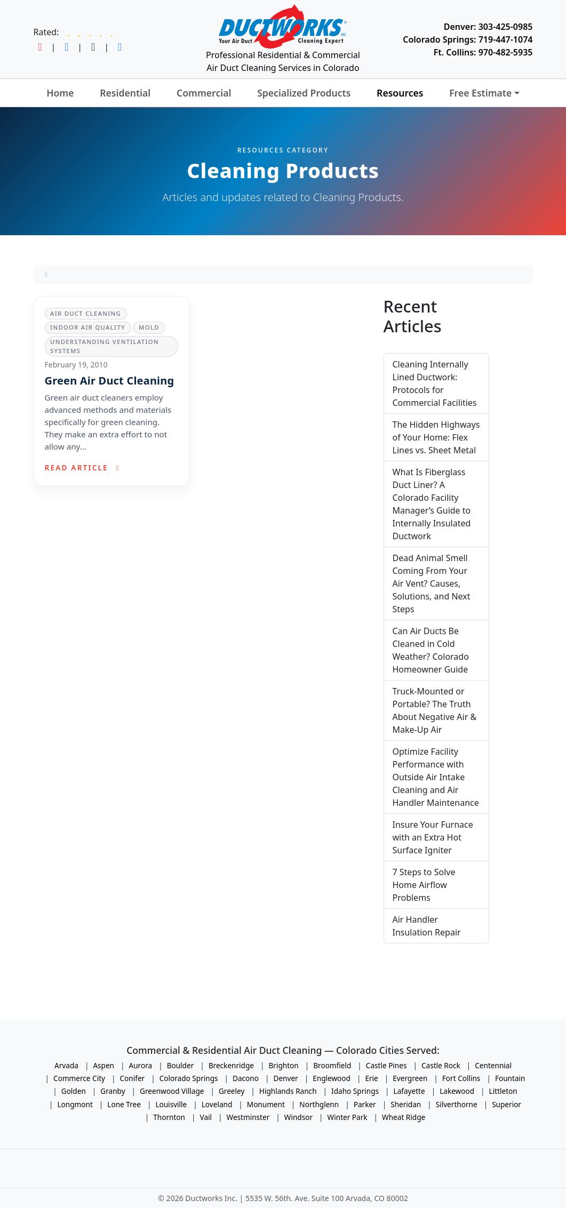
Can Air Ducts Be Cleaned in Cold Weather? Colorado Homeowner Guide (431, 650)
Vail (206, 1117)
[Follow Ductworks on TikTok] (93, 47)
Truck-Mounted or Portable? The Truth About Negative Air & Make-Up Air (435, 710)
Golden (73, 1091)
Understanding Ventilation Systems (104, 346)
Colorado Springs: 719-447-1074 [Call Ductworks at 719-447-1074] (467, 39)
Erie (371, 1078)
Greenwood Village (172, 1091)
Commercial (204, 92)
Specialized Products (303, 92)
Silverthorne (456, 1104)
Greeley (231, 1091)
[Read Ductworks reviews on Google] (89, 32)
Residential (125, 92)
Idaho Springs (355, 1091)
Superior (506, 1104)
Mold (149, 327)
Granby (112, 1091)
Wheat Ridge (403, 1117)
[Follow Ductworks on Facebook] (66, 47)
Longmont (75, 1104)
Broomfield (332, 1065)
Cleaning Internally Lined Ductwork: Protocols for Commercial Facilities (435, 383)
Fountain (510, 1078)
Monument (266, 1104)
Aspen (103, 1065)
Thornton (169, 1117)
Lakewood (457, 1091)
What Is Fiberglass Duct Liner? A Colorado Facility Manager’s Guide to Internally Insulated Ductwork (432, 504)
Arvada (66, 1065)
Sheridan (405, 1104)
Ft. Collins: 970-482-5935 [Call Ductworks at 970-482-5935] (483, 52)
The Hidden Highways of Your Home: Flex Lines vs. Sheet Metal (436, 437)
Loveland (217, 1104)
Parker (365, 1104)
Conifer (132, 1078)
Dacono (246, 1078)
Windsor (298, 1117)
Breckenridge (231, 1065)
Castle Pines (386, 1065)
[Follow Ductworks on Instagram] (40, 47)
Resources (400, 92)
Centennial (493, 1065)
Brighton (283, 1065)
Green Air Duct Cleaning (111, 380)
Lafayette (409, 1091)
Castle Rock (440, 1065)
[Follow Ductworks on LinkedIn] (119, 47)
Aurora (141, 1065)
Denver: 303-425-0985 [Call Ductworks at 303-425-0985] (488, 26)
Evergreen (410, 1078)
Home (60, 92)
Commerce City (79, 1078)
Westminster (248, 1117)
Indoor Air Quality (87, 327)
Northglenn (319, 1104)
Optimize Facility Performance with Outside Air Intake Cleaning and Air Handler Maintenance (436, 777)
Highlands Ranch (288, 1091)
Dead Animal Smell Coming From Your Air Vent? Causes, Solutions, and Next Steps (432, 583)
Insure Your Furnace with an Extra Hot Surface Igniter (433, 837)
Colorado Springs (189, 1078)
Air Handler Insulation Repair (427, 926)
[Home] (46, 274)
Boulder (180, 1065)
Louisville (171, 1104)
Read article (84, 467)
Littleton (503, 1091)
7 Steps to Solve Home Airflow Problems (424, 884)
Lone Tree (124, 1104)
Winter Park (348, 1117)
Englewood (331, 1078)
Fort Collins (461, 1078)
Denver (285, 1078)
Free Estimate (480, 92)
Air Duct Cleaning (85, 313)
